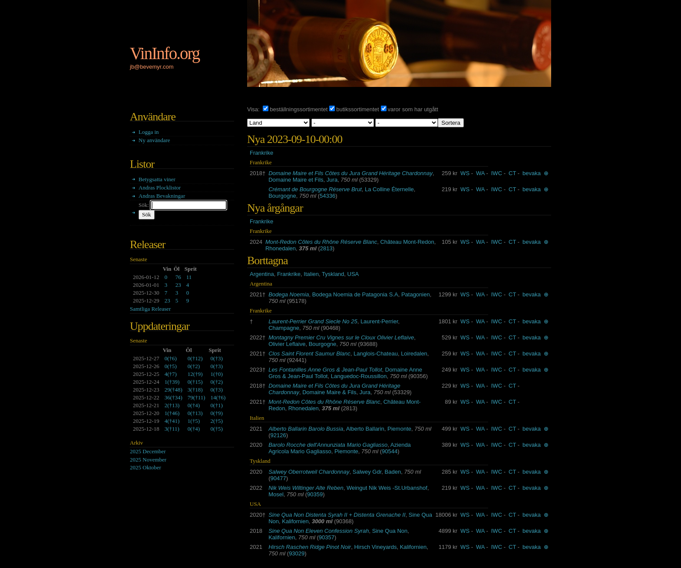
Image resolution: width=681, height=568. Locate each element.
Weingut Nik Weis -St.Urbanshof (387, 488)
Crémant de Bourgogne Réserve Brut (315, 189)
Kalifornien (295, 521)
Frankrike (261, 152)
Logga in (149, 132)
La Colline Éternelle (389, 189)
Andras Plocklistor (160, 187)
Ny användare (154, 140)
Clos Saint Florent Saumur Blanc (309, 353)
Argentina (262, 274)
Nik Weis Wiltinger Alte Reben (306, 488)
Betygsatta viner (157, 179)
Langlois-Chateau (376, 353)
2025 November (148, 459)
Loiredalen (414, 353)
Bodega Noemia (288, 294)
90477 (278, 478)
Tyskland (333, 274)
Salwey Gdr (367, 471)
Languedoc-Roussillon (359, 376)
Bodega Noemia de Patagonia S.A (355, 294)
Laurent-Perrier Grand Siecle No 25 (312, 321)
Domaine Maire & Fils (329, 392)
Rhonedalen (280, 248)
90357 (326, 537)
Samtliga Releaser (150, 309)
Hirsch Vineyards (375, 547)
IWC (496, 173)
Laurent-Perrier (379, 321)
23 (178, 285)
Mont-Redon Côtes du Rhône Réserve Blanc (321, 242)
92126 (278, 435)
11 (189, 277)
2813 (326, 248)
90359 (315, 494)
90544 (389, 451)
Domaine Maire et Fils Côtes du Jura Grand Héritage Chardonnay (350, 173)
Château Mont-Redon (407, 242)
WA (480, 173)
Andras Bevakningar (162, 196)
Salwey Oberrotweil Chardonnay (308, 471)
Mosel (276, 494)
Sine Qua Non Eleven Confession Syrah (318, 531)
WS (464, 173)
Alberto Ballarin (365, 428)
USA (353, 274)
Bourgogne (282, 196)
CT (512, 173)
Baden (393, 471)
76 (178, 277)
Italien (311, 274)
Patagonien (415, 294)
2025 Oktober (145, 467)
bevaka (531, 173)
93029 (296, 553)
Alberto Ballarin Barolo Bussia (305, 428)
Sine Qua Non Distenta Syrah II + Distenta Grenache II (336, 515)
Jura (332, 179)
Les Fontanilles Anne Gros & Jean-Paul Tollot (325, 369)
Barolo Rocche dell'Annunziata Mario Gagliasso (327, 445)
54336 (327, 196)
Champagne (283, 328)
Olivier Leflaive (286, 344)
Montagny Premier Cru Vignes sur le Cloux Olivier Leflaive (341, 337)
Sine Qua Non (390, 531)
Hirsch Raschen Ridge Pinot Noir (309, 547)
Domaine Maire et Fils (295, 179)
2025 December (148, 451)
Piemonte (399, 428)
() (171, 358)
